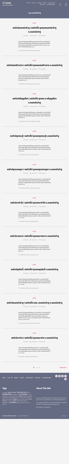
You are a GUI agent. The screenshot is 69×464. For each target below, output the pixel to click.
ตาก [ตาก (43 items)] (17, 437)
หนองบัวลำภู (27, 50)
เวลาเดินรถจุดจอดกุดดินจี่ (34, 314)
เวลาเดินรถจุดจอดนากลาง (34, 276)
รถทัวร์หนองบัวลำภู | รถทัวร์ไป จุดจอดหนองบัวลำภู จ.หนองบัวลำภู (34, 29)
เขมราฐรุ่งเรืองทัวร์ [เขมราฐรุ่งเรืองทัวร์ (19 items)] (9, 444)
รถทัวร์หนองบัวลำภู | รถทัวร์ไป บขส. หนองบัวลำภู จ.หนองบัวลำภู (34, 330)
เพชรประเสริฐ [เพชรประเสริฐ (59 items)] (4, 446)
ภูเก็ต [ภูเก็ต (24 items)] (28, 439)
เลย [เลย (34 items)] (8, 446)
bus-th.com (39, 441)
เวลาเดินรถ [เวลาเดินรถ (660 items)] (13, 446)
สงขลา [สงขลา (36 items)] (7, 442)
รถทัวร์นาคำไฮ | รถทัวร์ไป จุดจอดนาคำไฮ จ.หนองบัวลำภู (34, 217)
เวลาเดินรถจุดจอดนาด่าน (34, 391)
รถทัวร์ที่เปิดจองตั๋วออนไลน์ (11, 461)
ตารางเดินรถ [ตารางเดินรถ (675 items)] (23, 437)
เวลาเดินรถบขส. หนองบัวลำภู (35, 353)
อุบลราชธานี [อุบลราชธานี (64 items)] (4, 444)
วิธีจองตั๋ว (45, 2)
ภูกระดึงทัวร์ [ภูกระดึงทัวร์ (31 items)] (25, 439)
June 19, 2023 (34, 337)
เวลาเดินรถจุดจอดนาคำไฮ (34, 239)
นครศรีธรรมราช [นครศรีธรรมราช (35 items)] (5, 439)
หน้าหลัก (28, 2)
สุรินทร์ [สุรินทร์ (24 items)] (19, 442)
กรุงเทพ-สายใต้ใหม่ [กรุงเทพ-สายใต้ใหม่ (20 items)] (4, 435)
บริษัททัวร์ (40, 2)
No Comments (43, 36)
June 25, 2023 (34, 186)
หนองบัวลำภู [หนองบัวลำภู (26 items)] (26, 442)
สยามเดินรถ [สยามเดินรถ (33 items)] (10, 442)
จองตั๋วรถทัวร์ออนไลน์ (50, 4)
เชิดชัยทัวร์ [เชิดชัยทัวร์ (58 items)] (14, 444)
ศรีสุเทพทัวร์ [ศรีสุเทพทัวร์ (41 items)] (29, 441)
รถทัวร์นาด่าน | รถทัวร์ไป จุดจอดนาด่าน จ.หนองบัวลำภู (34, 370)
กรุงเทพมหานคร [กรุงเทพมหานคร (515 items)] (22, 435)
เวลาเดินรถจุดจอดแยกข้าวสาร (35, 88)
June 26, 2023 (34, 148)
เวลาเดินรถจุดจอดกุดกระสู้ (34, 163)
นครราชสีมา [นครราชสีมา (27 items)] (29, 437)
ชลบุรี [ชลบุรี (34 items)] (13, 437)
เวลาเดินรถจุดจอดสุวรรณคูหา (35, 201)
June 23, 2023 (34, 261)
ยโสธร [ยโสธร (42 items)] (31, 439)
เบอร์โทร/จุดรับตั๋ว (51, 2)
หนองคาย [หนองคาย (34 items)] (22, 442)
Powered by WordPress (23, 461)
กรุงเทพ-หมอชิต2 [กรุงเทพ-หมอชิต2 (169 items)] (12, 435)
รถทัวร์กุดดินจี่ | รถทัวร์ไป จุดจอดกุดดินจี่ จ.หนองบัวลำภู (34, 293)
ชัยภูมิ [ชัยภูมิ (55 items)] (15, 437)
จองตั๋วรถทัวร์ (22, 50)
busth (27, 36)
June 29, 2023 (34, 36)
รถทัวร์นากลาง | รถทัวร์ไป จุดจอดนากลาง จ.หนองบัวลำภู (34, 255)
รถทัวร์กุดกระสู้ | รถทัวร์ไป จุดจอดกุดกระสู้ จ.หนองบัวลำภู (35, 142)
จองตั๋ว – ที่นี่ (33, 2)
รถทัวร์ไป (34, 23)
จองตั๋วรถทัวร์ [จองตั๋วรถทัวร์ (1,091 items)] (7, 437)
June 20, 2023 (34, 299)
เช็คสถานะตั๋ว (42, 4)
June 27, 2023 (34, 111)
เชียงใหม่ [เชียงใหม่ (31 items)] (21, 444)
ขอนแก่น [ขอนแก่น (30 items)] (28, 435)
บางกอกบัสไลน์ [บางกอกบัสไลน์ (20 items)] (10, 439)
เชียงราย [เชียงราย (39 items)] (18, 444)
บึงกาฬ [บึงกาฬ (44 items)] (14, 439)
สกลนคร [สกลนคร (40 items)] (3, 442)
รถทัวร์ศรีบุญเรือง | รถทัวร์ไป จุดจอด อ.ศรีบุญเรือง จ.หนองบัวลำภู (34, 104)
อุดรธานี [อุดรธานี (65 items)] (30, 442)
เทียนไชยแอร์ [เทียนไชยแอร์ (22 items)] (25, 444)
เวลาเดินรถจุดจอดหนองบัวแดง (35, 50)
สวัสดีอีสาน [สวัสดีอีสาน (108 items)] (15, 442)
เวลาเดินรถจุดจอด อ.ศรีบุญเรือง (35, 126)
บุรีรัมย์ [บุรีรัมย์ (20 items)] (16, 439)
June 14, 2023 (34, 376)
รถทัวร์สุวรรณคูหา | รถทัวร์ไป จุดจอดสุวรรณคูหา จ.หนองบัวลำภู (34, 180)
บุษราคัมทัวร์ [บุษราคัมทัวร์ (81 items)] (20, 439)
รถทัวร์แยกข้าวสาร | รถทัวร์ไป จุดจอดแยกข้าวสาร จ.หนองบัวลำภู (34, 67)
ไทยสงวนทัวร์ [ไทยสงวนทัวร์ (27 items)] (4, 447)
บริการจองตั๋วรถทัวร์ (41, 447)
